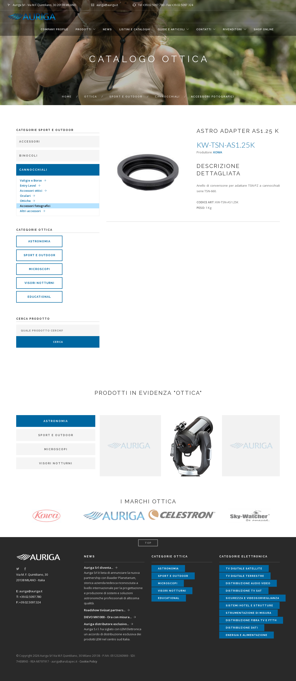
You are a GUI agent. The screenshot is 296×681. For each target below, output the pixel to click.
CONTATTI (203, 29)
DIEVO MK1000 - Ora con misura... (108, 617)
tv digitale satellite (244, 568)
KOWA (217, 152)
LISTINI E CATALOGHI (134, 29)
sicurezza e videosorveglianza (252, 598)
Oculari (25, 196)
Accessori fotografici (35, 206)
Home (67, 96)
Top (148, 542)
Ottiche (25, 201)
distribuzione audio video (248, 583)
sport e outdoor (39, 255)
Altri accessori (30, 211)
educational (39, 296)
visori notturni (39, 283)
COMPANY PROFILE (54, 29)
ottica (90, 96)
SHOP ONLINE (264, 29)
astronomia (39, 241)
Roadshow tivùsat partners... (104, 610)
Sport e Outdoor (125, 96)
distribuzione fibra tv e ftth (251, 620)
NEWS (107, 29)
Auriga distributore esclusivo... (106, 624)
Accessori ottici (31, 190)
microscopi (39, 269)
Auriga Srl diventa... (98, 567)
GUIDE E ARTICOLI (171, 29)
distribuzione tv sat (244, 590)
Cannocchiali (167, 96)
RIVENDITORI (232, 29)
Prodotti (83, 29)
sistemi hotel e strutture (249, 605)
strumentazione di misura (248, 612)
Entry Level (28, 185)
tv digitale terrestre (245, 576)
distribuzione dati (242, 627)
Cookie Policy (88, 661)
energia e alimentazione (246, 635)
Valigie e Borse (31, 180)
